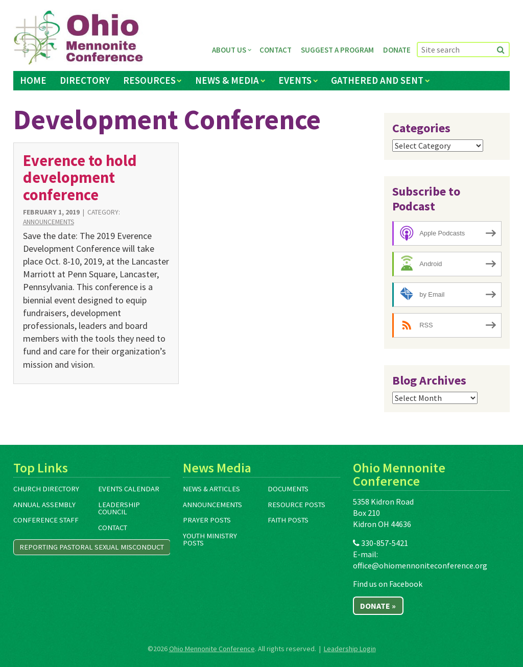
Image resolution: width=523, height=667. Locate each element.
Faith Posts (288, 520)
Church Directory (46, 488)
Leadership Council (119, 508)
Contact (275, 50)
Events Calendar (128, 488)
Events (295, 80)
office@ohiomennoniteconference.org (420, 565)
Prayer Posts (207, 520)
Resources (149, 80)
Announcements (48, 222)
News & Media (227, 80)
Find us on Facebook (387, 584)
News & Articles (211, 488)
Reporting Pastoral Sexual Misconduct (91, 547)
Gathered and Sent (377, 80)
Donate (397, 50)
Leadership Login (350, 648)
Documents (288, 488)
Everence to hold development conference (80, 177)
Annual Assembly (44, 504)
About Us (229, 50)
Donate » (378, 606)
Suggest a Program (337, 50)
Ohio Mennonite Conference (212, 648)
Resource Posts (296, 504)
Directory (85, 80)
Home (33, 80)
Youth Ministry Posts (210, 539)
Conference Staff (46, 520)
